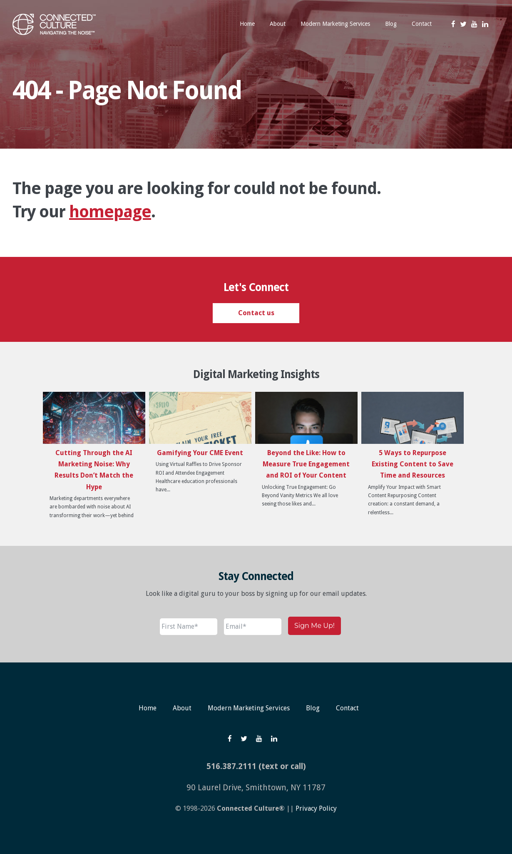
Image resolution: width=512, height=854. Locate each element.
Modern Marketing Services (249, 708)
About (182, 708)
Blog (313, 708)
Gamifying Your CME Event (200, 453)
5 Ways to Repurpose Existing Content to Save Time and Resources (412, 464)
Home (148, 708)
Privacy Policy (316, 808)
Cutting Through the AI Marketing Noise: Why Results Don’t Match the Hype (94, 470)
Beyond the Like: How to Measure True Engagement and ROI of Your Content (306, 464)
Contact (347, 708)
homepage (110, 212)
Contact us (256, 313)
